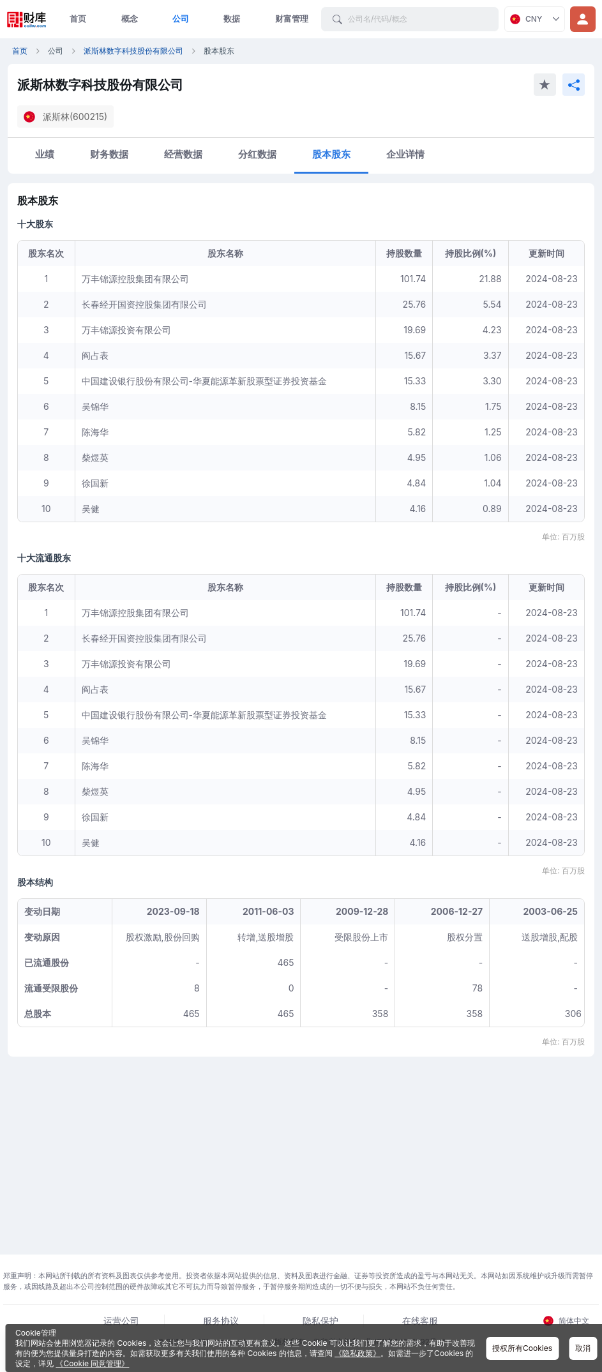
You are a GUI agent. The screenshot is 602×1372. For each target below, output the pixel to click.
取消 (583, 1348)
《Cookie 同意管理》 (92, 1363)
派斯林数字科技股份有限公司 (133, 51)
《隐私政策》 (357, 1353)
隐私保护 (320, 1320)
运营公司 (121, 1320)
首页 (78, 18)
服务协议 (221, 1320)
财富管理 (291, 18)
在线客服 (420, 1320)
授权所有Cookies (522, 1348)
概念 (129, 18)
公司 (180, 18)
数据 (231, 18)
